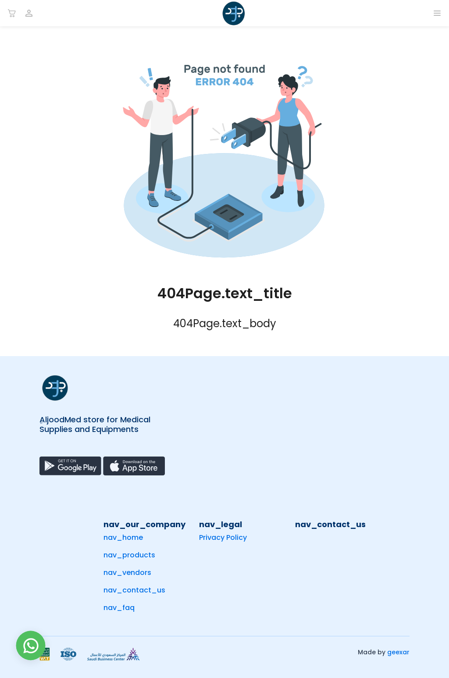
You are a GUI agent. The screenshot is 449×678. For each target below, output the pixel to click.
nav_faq (119, 608)
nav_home (123, 537)
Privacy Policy (223, 537)
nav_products (129, 555)
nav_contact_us (134, 590)
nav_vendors (127, 572)
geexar (398, 652)
